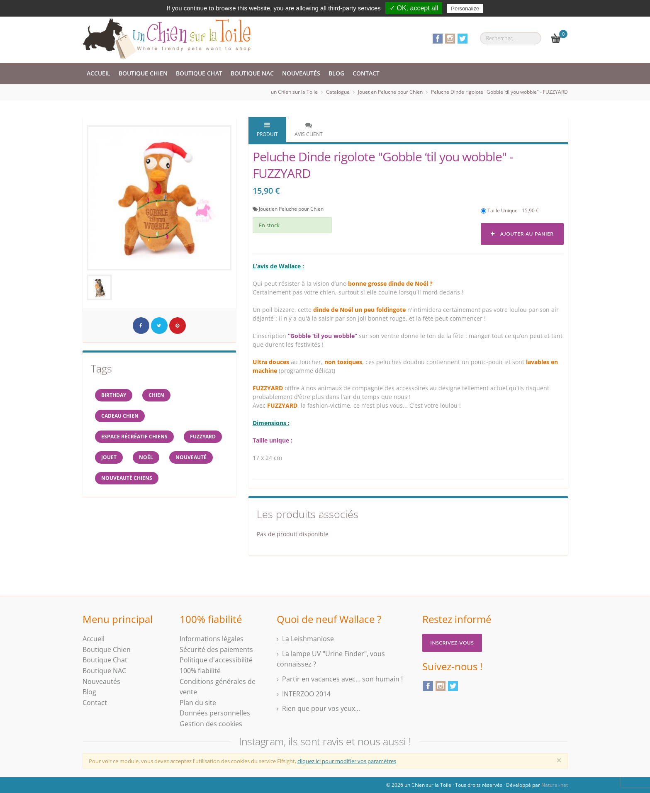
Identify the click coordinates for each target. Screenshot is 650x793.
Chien (156, 395)
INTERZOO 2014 (306, 693)
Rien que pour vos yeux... (321, 708)
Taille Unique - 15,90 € (510, 210)
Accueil (98, 73)
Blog (336, 73)
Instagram (450, 39)
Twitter (462, 39)
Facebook (438, 39)
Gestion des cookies (211, 723)
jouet (109, 457)
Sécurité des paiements (216, 649)
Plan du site (198, 702)
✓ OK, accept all (414, 8)
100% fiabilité (200, 670)
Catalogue (338, 91)
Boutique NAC (252, 73)
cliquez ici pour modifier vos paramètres (346, 761)
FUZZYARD (203, 436)
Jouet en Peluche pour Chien (390, 91)
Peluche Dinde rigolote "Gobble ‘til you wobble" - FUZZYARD (499, 91)
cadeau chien (120, 415)
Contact (366, 73)
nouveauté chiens (126, 478)
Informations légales (211, 638)
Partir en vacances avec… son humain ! (342, 679)
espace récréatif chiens (134, 436)
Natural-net (554, 784)
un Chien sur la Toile (294, 91)
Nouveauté (191, 457)
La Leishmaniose (308, 638)
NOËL (146, 457)
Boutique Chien (143, 73)
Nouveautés (301, 73)
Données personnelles (215, 713)
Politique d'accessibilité (216, 659)
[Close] (559, 760)
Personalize (465, 8)
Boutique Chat (199, 73)
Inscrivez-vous (452, 643)
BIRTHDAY (113, 395)
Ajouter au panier (522, 234)
